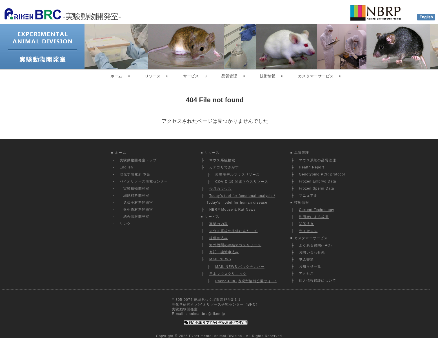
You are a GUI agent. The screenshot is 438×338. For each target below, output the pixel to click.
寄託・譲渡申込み (224, 252)
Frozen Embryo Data (317, 181)
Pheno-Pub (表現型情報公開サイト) (246, 281)
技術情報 (267, 76)
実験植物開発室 (135, 188)
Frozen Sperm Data (316, 188)
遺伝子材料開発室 (136, 202)
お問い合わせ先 (312, 252)
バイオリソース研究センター (144, 181)
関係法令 (306, 224)
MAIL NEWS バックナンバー (239, 267)
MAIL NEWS (220, 259)
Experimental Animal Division (215, 336)
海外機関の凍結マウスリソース (235, 245)
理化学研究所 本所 (135, 174)
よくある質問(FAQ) (315, 245)
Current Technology (316, 210)
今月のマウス (220, 189)
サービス (191, 76)
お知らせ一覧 (310, 266)
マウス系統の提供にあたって (233, 231)
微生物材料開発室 (136, 210)
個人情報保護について (317, 281)
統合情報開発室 (135, 217)
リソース (153, 76)
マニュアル (308, 195)
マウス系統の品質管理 (317, 160)
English (126, 167)
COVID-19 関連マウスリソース (241, 182)
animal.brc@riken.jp (207, 314)
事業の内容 (218, 224)
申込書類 (306, 259)
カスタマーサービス (315, 76)
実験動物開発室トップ (138, 160)
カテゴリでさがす (224, 167)
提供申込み (218, 238)
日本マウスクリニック (227, 274)
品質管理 (229, 76)
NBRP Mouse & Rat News (232, 210)
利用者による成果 (314, 217)
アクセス (306, 273)
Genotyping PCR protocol (322, 174)
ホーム (116, 76)
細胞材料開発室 (135, 195)
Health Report (311, 167)
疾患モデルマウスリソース (237, 175)
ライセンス (308, 231)
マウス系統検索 (222, 160)
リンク (125, 224)
